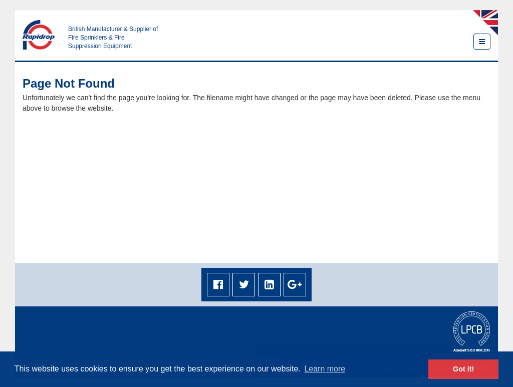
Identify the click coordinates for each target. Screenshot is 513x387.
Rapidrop (39, 35)
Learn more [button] (324, 368)
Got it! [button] (463, 369)
